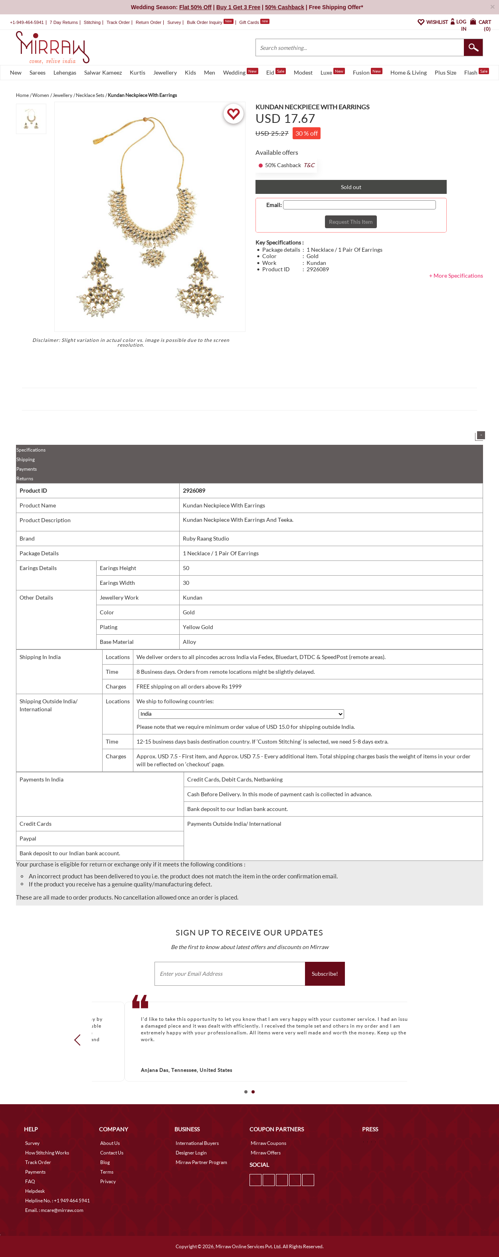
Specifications (31, 450)
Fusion (367, 72)
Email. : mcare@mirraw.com (54, 1210)
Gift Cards (254, 22)
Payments (26, 469)
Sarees (38, 72)
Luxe (333, 72)
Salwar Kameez (103, 72)
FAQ (30, 1181)
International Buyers (197, 1143)
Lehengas (64, 72)
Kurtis (137, 72)
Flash (476, 72)
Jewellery (165, 72)
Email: (274, 205)
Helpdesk (35, 1191)
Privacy (108, 1181)
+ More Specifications (456, 275)
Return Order (148, 22)
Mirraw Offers (266, 1153)
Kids (190, 72)
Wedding (240, 72)
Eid (276, 72)
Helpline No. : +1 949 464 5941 (57, 1201)
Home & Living (408, 72)
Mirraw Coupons (268, 1143)
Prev (79, 1040)
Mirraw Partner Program (201, 1162)
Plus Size (445, 72)
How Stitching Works (47, 1153)
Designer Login (191, 1153)
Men (209, 72)
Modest (303, 72)
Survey (174, 22)
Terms (106, 1172)
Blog (105, 1162)
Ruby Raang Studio (206, 538)
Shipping (25, 459)
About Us (110, 1143)
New (16, 72)
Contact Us (111, 1153)
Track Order (118, 22)
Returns (24, 478)
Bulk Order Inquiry (204, 22)
